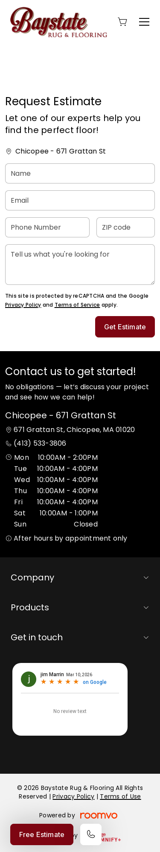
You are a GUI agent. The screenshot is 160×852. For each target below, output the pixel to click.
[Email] (80, 200)
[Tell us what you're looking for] (80, 264)
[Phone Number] (47, 227)
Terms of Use (120, 796)
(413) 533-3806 (40, 443)
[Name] (80, 173)
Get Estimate (125, 326)
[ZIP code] (125, 227)
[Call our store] (91, 834)
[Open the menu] (144, 22)
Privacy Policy (23, 304)
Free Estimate (41, 834)
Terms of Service (77, 304)
